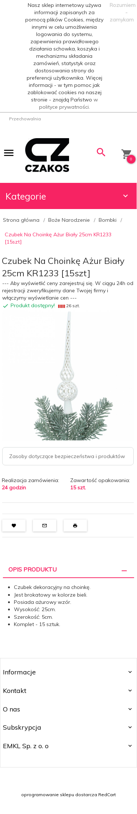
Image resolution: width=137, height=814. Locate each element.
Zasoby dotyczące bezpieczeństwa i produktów (67, 456)
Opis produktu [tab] (32, 569)
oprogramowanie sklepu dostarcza (59, 794)
